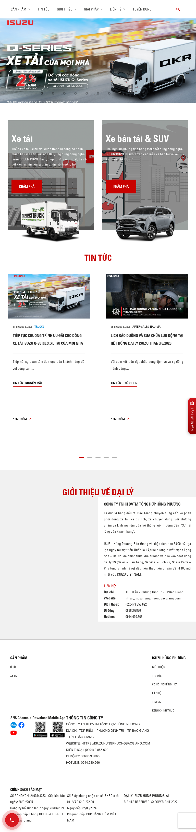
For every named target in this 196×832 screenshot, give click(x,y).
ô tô (13, 667)
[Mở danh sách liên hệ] (12, 820)
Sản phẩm (18, 658)
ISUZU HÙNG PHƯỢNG (169, 658)
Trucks (39, 327)
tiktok (156, 702)
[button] (42, 93)
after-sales (140, 327)
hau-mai (155, 327)
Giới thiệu (158, 667)
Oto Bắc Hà (98, 830)
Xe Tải (14, 675)
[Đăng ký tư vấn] (192, 416)
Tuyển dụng (142, 9)
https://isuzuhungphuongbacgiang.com (153, 598)
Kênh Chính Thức (163, 710)
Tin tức (43, 9)
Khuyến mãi (33, 383)
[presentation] (14, 60)
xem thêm (22, 419)
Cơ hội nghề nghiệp (164, 684)
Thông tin (130, 383)
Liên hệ (156, 693)
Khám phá (26, 186)
